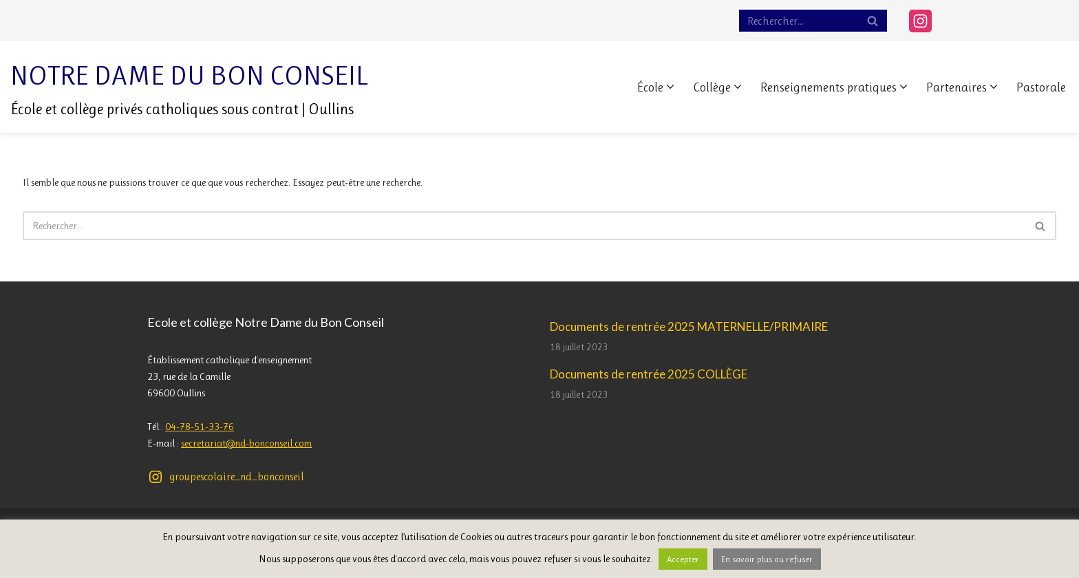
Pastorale (1041, 87)
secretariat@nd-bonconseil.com (246, 443)
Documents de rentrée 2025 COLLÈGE (648, 374)
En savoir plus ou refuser (767, 559)
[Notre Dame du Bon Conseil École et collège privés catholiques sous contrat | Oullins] (189, 87)
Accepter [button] (683, 559)
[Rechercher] (797, 20)
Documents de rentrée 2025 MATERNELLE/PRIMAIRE (689, 326)
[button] (670, 86)
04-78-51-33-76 (199, 426)
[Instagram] (920, 21)
